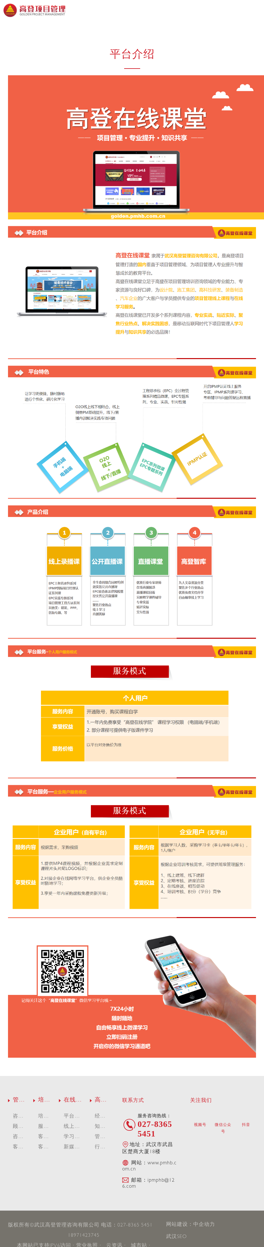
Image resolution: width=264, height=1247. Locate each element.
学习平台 (153, 48)
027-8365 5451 (135, 1225)
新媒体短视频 (195, 48)
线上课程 (111, 48)
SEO (182, 1236)
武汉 (171, 1236)
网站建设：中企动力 (190, 1224)
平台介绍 (69, 48)
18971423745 (84, 1235)
